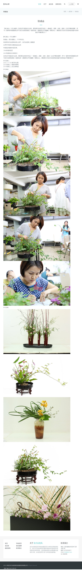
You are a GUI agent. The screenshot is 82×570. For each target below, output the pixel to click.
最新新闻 (7, 548)
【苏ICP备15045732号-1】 (10, 568)
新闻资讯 (58, 4)
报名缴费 (19, 546)
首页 (39, 4)
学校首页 (19, 543)
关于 (45, 4)
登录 (72, 4)
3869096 (65, 554)
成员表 (51, 4)
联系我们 (19, 548)
